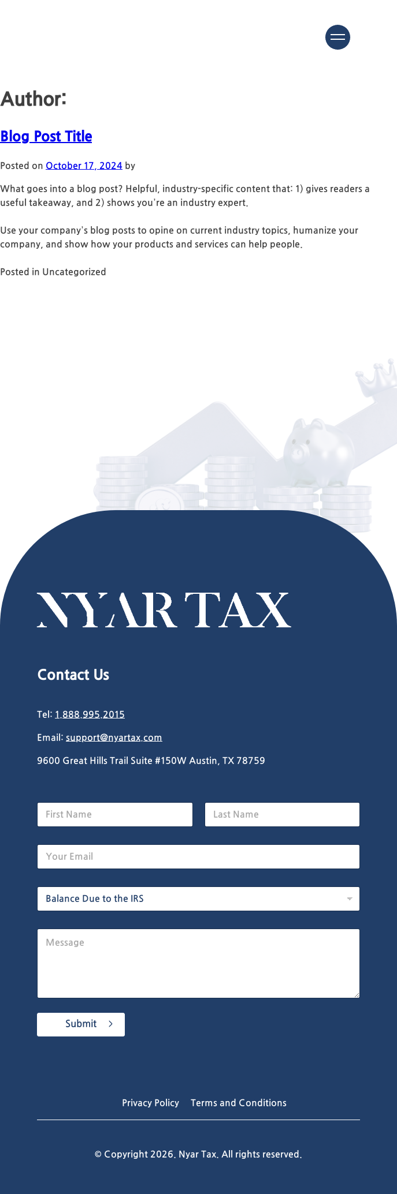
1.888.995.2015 (90, 715)
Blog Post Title (46, 137)
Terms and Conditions (239, 1103)
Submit (81, 1024)
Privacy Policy (150, 1103)
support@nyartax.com (114, 738)
